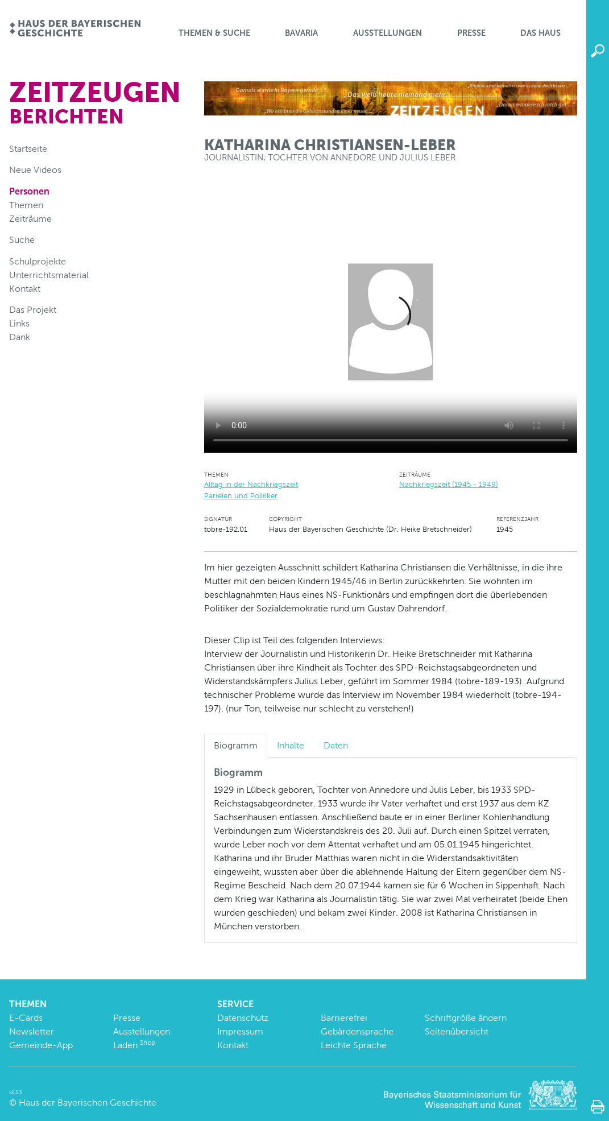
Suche (22, 240)
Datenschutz (242, 1018)
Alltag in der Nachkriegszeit (251, 484)
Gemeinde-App (41, 1045)
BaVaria (301, 33)
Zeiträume (30, 219)
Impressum (240, 1031)
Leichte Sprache (354, 1045)
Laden (134, 1045)
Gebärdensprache (357, 1031)
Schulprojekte (37, 261)
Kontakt (24, 288)
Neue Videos (35, 170)
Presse (471, 33)
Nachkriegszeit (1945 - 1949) (448, 484)
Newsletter (31, 1031)
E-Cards (26, 1018)
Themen (26, 205)
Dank (19, 337)
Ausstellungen (387, 33)
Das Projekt (32, 310)
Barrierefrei (344, 1018)
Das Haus (540, 33)
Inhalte (290, 745)
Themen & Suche (214, 33)
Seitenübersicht (456, 1031)
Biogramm (236, 745)
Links (19, 323)
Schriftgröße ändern (466, 1018)
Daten (336, 745)
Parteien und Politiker (240, 495)
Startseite (28, 149)
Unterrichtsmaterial (49, 275)
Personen (29, 191)
